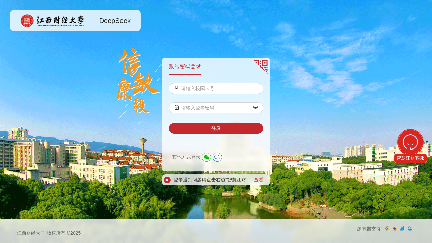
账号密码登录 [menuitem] (185, 66)
